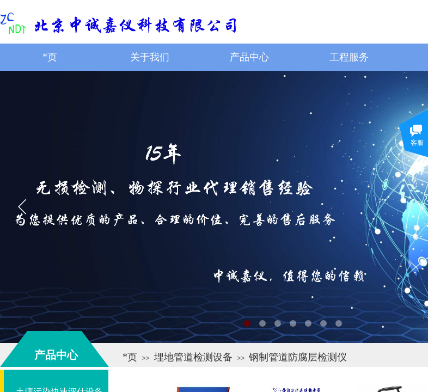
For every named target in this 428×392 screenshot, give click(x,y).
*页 (130, 357)
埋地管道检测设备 (193, 357)
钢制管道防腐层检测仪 (298, 357)
